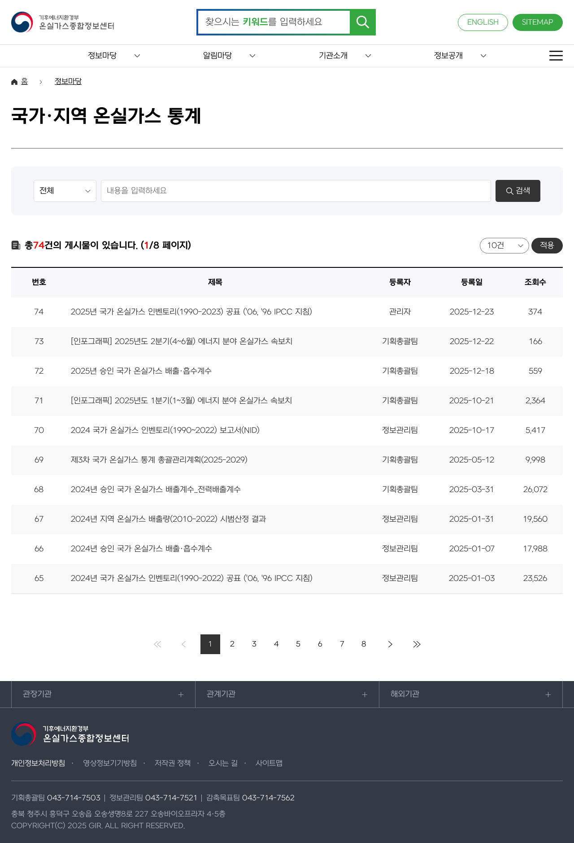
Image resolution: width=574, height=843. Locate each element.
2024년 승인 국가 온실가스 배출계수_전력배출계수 (156, 489)
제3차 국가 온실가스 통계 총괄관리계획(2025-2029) (159, 460)
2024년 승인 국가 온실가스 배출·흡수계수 (141, 549)
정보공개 (448, 56)
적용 (547, 245)
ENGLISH (483, 22)
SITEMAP (537, 22)
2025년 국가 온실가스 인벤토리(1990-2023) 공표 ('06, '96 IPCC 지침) (191, 312)
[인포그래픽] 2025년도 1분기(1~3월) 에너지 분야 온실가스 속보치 (181, 401)
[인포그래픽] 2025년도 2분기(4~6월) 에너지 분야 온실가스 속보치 (181, 341)
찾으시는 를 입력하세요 (263, 22)
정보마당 (102, 56)
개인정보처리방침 (38, 764)
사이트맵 (269, 764)
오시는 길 (223, 764)
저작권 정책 (173, 764)
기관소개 (333, 56)
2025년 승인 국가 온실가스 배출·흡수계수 (141, 371)
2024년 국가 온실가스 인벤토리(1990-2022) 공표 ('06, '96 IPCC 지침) (192, 578)
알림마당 (217, 56)
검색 (518, 191)
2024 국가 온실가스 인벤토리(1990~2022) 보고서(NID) (165, 430)
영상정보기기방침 (110, 764)
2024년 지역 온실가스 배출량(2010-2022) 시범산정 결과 (168, 519)
